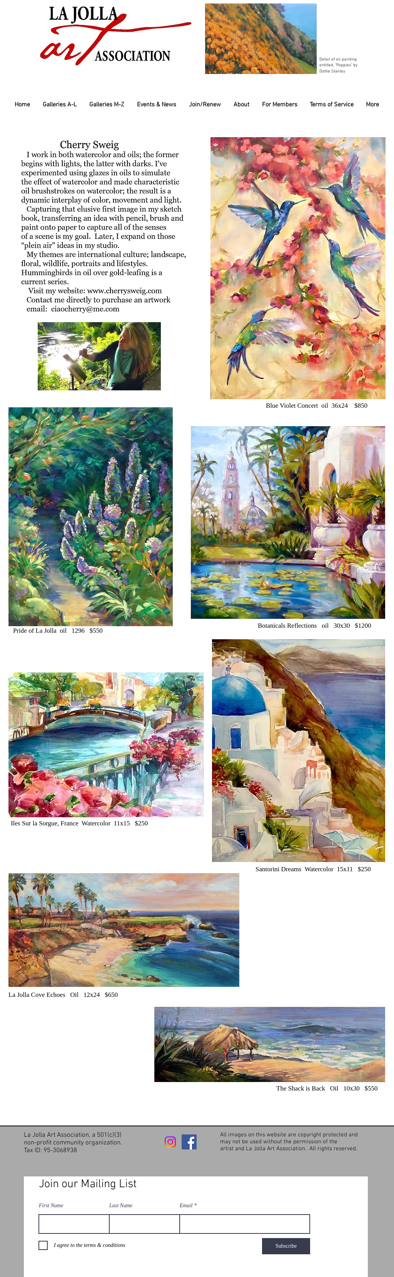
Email (186, 1205)
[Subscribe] (286, 1246)
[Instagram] (170, 1141)
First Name (51, 1205)
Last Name (120, 1205)
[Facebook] (189, 1141)
